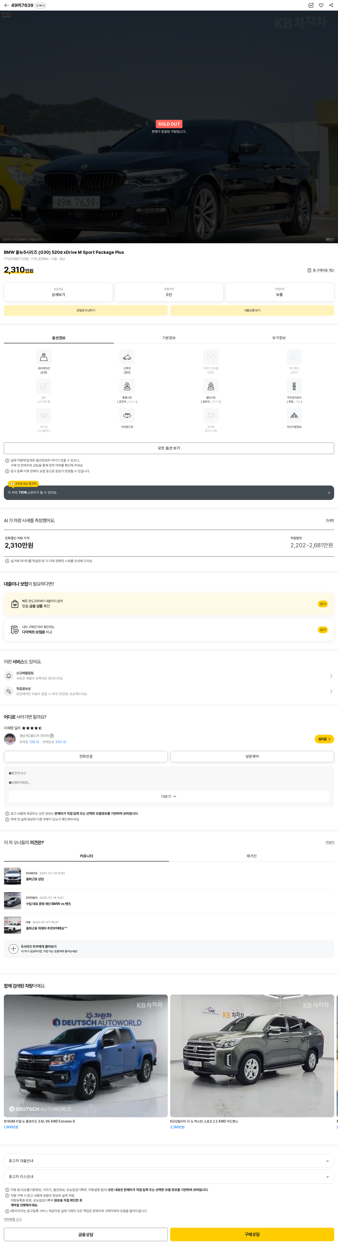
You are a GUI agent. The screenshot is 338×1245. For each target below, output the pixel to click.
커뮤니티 (86, 856)
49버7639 (28, 5)
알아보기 (169, 604)
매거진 (252, 856)
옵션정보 (59, 338)
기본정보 (169, 338)
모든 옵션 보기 (169, 448)
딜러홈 (322, 739)
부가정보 (279, 338)
